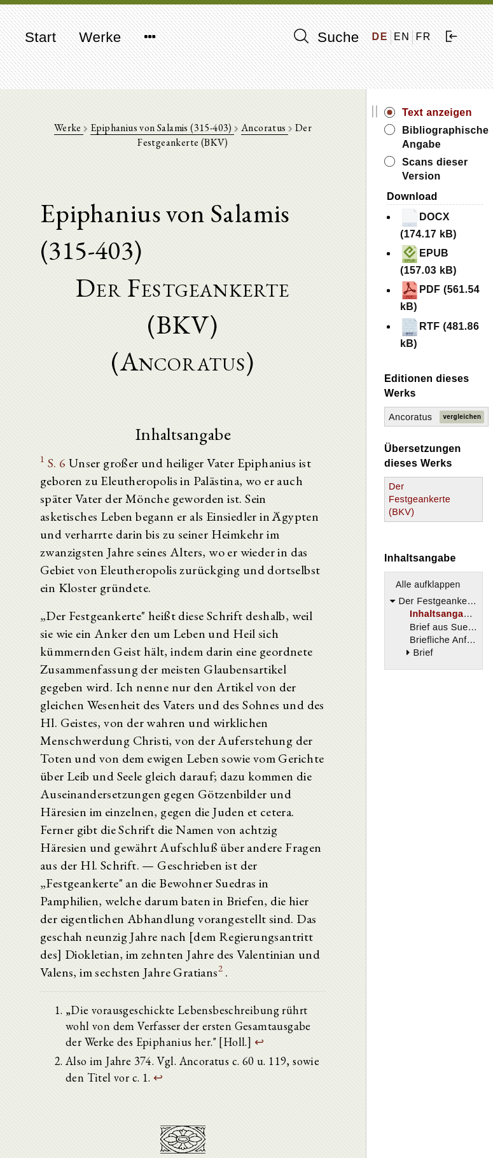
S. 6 (57, 463)
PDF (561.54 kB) (440, 296)
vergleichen (462, 416)
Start (40, 37)
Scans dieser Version (435, 169)
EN (402, 36)
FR (423, 36)
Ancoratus (264, 127)
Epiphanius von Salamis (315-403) (162, 127)
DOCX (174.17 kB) (428, 223)
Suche (326, 37)
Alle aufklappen (428, 584)
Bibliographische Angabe (442, 137)
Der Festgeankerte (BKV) (419, 499)
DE (380, 36)
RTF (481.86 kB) (439, 333)
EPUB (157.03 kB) (428, 260)
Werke (100, 37)
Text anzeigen (437, 112)
